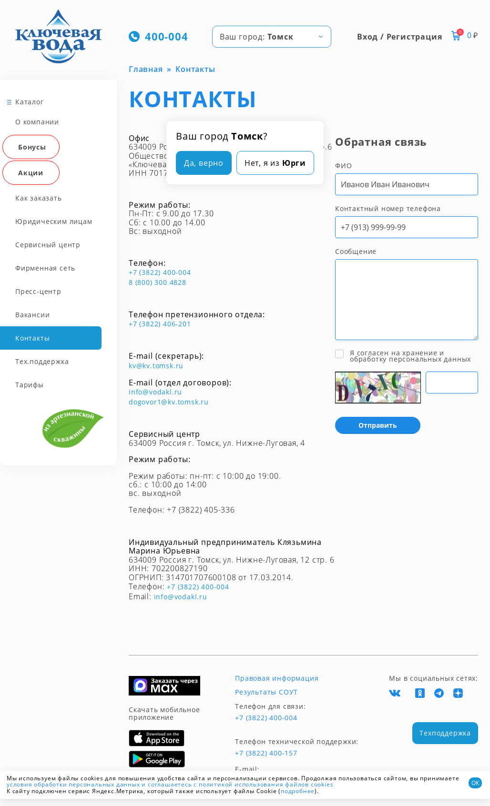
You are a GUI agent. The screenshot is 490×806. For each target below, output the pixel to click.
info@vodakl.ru (155, 391)
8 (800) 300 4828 (157, 282)
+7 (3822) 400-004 (160, 272)
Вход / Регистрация (399, 36)
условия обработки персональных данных (73, 784)
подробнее (298, 791)
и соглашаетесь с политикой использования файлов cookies (237, 784)
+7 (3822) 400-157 (266, 753)
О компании (37, 121)
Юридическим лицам (53, 221)
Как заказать (38, 197)
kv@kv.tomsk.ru (156, 365)
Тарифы (29, 384)
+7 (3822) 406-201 (160, 323)
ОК (475, 783)
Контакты (32, 338)
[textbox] (272, 36)
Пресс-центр (38, 291)
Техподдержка (445, 732)
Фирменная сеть (45, 267)
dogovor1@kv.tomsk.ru (169, 401)
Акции (30, 172)
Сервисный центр (48, 244)
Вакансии (32, 314)
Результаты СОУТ (266, 692)
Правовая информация (276, 678)
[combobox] (271, 37)
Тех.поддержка (42, 361)
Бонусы (32, 146)
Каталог (29, 101)
